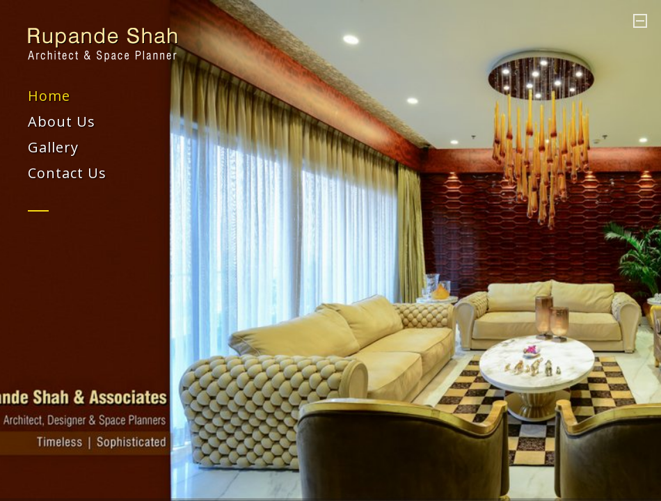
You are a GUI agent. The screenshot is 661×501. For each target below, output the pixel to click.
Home (49, 95)
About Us (61, 121)
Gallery (53, 147)
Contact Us (67, 173)
